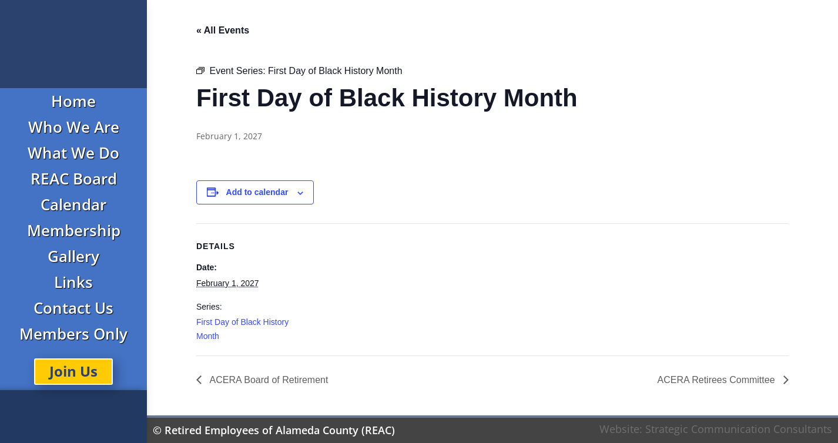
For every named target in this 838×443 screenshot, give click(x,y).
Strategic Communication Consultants (738, 429)
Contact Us (73, 308)
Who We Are (73, 127)
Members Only (73, 334)
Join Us (73, 371)
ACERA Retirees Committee (717, 380)
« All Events (222, 30)
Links (73, 282)
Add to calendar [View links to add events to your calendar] (257, 192)
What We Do (73, 153)
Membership (73, 230)
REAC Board (74, 179)
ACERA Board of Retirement (267, 380)
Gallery (73, 256)
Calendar (73, 204)
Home (73, 101)
